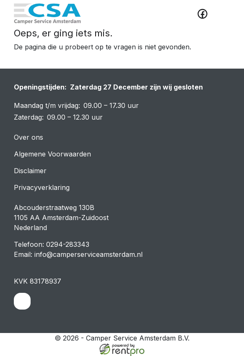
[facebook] (202, 14)
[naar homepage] (47, 13)
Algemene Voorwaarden (52, 154)
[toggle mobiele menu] (221, 14)
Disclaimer (30, 170)
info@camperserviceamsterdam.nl (88, 254)
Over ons (28, 137)
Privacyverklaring (42, 187)
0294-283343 (67, 244)
